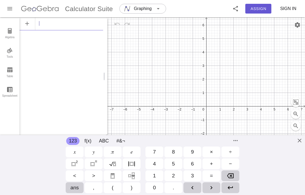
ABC (104, 141)
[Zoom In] (296, 102)
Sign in (288, 8)
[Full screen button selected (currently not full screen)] (296, 126)
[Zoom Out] (296, 114)
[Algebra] (61, 23)
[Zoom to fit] (296, 90)
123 (73, 141)
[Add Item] (27, 23)
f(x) (87, 141)
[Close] (299, 140)
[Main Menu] (10, 9)
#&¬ (120, 141)
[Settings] (297, 25)
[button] (235, 9)
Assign (258, 8)
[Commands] (235, 140)
